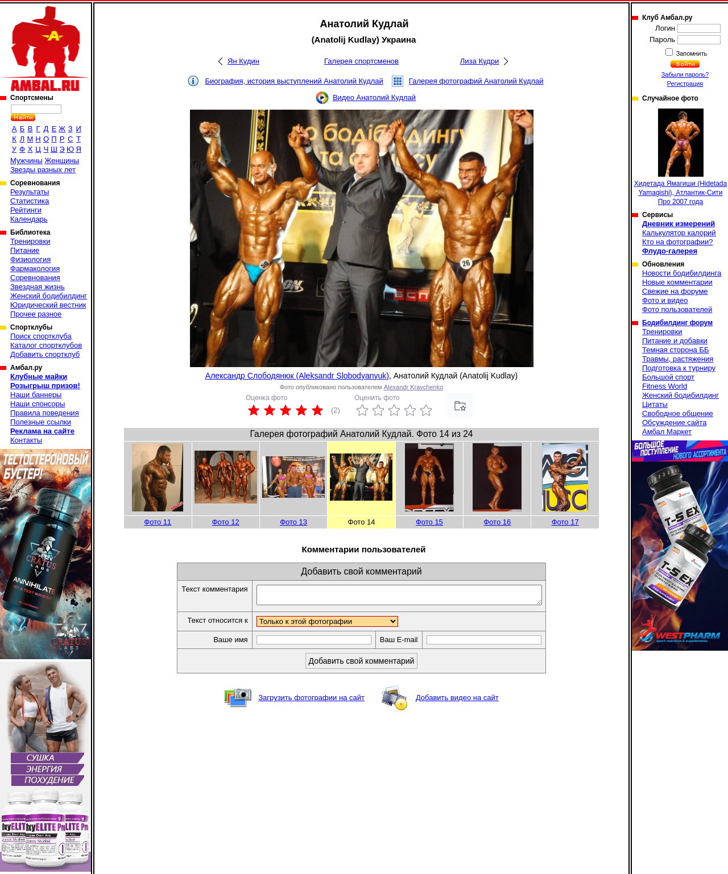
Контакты (26, 440)
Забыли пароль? (685, 74)
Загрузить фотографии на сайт (311, 701)
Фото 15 (429, 522)
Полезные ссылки (40, 422)
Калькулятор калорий (679, 232)
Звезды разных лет (43, 169)
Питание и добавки (675, 340)
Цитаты (655, 404)
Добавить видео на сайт (457, 701)
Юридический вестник (48, 305)
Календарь (29, 219)
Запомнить (691, 53)
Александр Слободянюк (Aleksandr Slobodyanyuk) (297, 375)
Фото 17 (565, 522)
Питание (24, 250)
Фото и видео (665, 300)
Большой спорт (668, 377)
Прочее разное (35, 314)
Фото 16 (497, 522)
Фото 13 (293, 522)
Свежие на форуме (675, 291)
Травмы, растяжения (677, 359)
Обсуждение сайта (674, 422)
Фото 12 (225, 522)
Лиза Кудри (479, 61)
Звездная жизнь (37, 286)
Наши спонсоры (37, 403)
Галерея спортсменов (361, 61)
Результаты (29, 192)
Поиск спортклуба (41, 336)
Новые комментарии (677, 282)
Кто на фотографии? (677, 242)
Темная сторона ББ (675, 350)
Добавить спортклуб (45, 354)
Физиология (30, 259)
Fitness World (664, 386)
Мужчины (26, 160)
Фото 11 (157, 522)
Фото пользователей (677, 309)
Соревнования (35, 277)
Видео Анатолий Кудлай (374, 97)
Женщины (61, 160)
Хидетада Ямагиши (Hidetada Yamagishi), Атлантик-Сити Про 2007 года (680, 157)
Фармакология (35, 268)
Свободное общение (677, 413)
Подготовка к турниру (678, 368)
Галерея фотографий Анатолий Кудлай (476, 81)
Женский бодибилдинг (48, 296)
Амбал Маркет (667, 431)
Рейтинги (26, 210)
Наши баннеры (35, 394)
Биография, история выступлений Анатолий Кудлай (294, 81)
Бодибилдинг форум (677, 323)
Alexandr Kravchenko (414, 387)
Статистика (29, 201)
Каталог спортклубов (46, 345)
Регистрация (685, 83)
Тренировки (30, 241)
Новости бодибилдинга (681, 273)
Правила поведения (44, 413)
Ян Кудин (243, 61)
